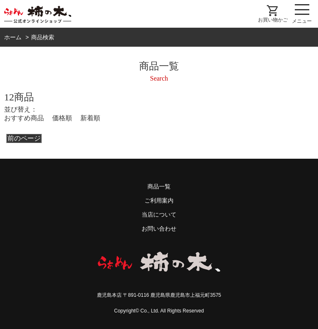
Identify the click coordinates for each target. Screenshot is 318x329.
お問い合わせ (159, 228)
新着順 (90, 118)
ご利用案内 (159, 200)
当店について (159, 214)
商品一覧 (159, 186)
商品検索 (42, 37)
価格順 (62, 118)
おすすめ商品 (24, 118)
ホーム (13, 37)
